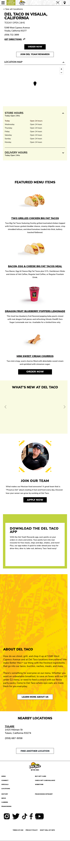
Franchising (6, 806)
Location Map (13, 62)
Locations (5, 788)
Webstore (39, 784)
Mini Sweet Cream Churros (35, 356)
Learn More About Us (35, 696)
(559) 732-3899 (11, 34)
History (4, 794)
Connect (4, 780)
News (3, 798)
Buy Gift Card (40, 776)
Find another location (35, 751)
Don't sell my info (47, 830)
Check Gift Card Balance (45, 780)
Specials (4, 784)
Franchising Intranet (44, 794)
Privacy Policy (32, 830)
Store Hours (14, 113)
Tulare (9, 726)
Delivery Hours (16, 152)
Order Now (35, 371)
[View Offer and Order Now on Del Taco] (35, 410)
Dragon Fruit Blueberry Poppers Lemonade (35, 311)
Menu (3, 776)
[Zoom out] (61, 72)
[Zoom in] (61, 69)
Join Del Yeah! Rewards (35, 54)
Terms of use (18, 830)
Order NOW (35, 46)
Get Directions (13, 39)
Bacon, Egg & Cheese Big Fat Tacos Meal (35, 266)
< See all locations (13, 9)
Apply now (35, 500)
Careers (4, 802)
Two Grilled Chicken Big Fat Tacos (35, 218)
